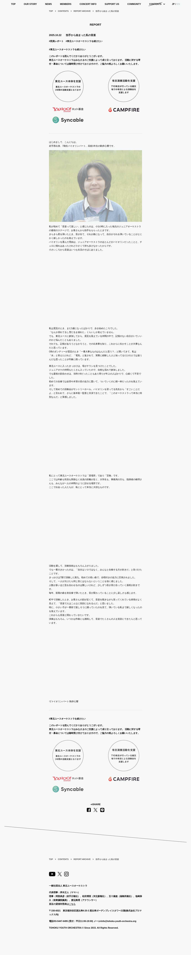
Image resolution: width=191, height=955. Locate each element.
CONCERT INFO (88, 4)
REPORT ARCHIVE (82, 11)
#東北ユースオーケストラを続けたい (84, 41)
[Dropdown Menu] (156, 4)
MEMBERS (65, 4)
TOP (13, 4)
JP (173, 4)
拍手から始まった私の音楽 (107, 11)
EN (178, 4)
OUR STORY (30, 4)
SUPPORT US (112, 4)
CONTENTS (155, 4)
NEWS (48, 4)
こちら (72, 904)
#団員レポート (56, 41)
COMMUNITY (134, 4)
